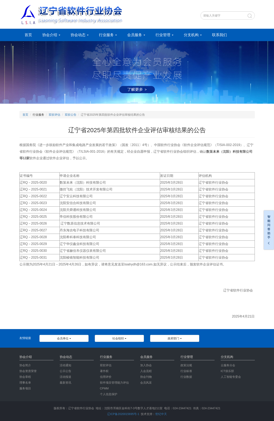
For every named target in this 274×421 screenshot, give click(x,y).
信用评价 (105, 376)
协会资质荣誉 (28, 371)
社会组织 (119, 338)
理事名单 (25, 382)
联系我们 (219, 35)
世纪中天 (161, 414)
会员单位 (64, 338)
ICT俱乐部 (227, 371)
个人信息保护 (108, 394)
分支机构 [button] (193, 35)
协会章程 (25, 376)
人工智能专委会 (231, 376)
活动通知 (65, 365)
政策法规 (186, 365)
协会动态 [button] (80, 35)
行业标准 (186, 371)
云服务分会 (228, 365)
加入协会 (146, 365)
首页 (28, 35)
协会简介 (25, 365)
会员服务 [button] (136, 35)
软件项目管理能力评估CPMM (114, 385)
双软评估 (54, 114)
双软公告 (70, 114)
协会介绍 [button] (51, 35)
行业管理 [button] (164, 35)
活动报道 (65, 376)
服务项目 (25, 388)
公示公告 (65, 371)
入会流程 (146, 371)
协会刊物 (146, 376)
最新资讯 (65, 382)
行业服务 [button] (108, 35)
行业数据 (186, 376)
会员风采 (146, 382)
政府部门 (175, 338)
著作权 (104, 371)
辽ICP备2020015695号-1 (123, 414)
